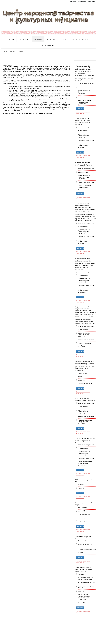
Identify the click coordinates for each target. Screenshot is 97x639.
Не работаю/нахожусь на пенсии (86, 586)
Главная (5, 51)
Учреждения (24, 39)
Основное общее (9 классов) (86, 541)
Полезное (51, 39)
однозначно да (82, 373)
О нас (11, 39)
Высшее (80, 553)
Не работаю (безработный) (86, 582)
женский (81, 488)
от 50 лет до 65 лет (84, 518)
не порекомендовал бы (85, 383)
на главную (73, 1)
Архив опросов (80, 113)
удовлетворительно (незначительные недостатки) (84, 92)
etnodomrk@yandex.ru (49, 627)
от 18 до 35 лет (82, 511)
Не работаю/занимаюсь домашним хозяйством (85, 578)
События (38, 39)
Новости (20, 51)
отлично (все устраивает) (86, 83)
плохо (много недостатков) (86, 97)
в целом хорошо (83, 87)
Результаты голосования (83, 112)
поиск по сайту (82, 1)
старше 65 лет (82, 521)
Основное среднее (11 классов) (85, 545)
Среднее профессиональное (87, 549)
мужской (81, 484)
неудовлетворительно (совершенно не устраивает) (85, 102)
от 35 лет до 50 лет (84, 514)
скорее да (81, 377)
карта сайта (91, 1)
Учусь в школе (82, 591)
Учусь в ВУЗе (82, 603)
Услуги (63, 39)
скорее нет (81, 380)
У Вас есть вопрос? (79, 39)
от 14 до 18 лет (82, 508)
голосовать (80, 108)
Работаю (81, 574)
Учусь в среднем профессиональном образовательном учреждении (84, 597)
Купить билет (48, 45)
